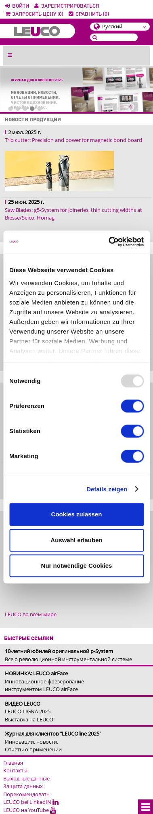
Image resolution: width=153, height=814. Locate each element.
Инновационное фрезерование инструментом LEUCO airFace (44, 681)
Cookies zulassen (76, 514)
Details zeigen (106, 489)
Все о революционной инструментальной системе (68, 655)
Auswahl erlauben (76, 540)
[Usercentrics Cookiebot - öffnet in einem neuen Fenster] (109, 242)
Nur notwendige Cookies (76, 565)
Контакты (15, 770)
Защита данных (23, 786)
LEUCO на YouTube (29, 810)
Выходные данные (26, 778)
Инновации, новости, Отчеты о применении (53, 741)
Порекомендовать (26, 794)
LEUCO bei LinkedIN (31, 802)
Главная (13, 762)
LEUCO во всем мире (31, 614)
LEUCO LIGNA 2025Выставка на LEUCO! (29, 711)
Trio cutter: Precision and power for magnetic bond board (73, 140)
